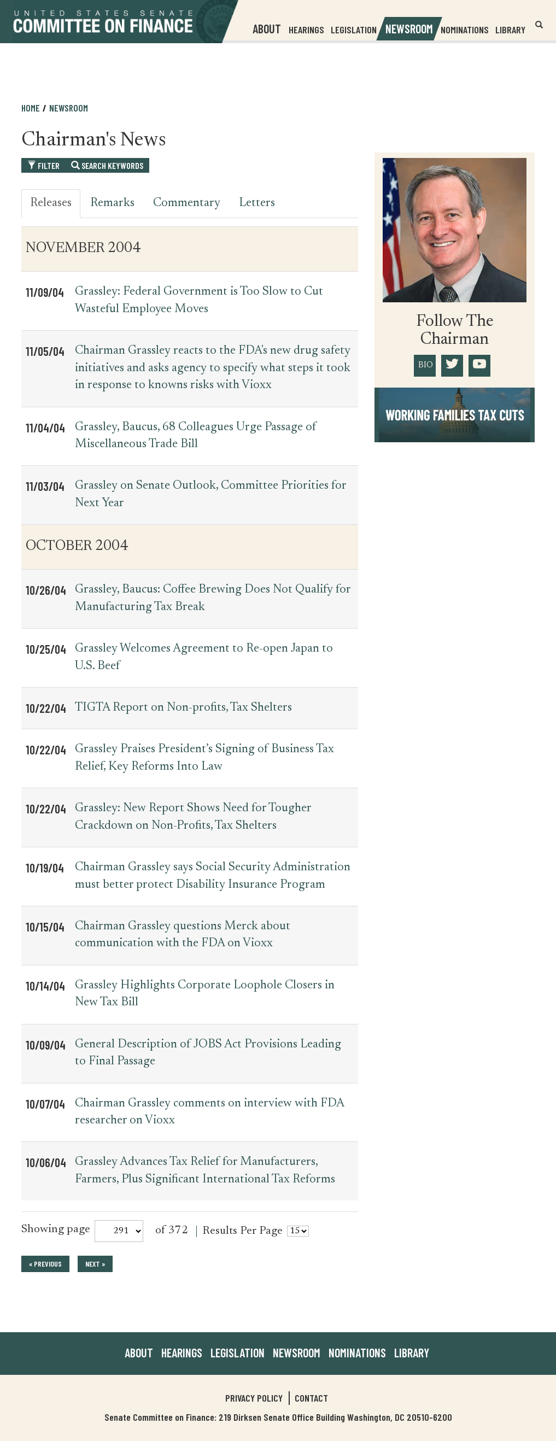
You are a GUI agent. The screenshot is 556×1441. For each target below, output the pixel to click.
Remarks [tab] (112, 203)
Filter (43, 165)
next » (95, 1263)
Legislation (354, 30)
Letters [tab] (257, 203)
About (139, 1352)
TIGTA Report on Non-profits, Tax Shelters (183, 708)
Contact (311, 1398)
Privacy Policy (254, 1398)
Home (30, 107)
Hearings (306, 30)
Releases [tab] (51, 203)
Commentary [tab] (186, 203)
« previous (45, 1263)
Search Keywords (107, 165)
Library (510, 30)
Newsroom (68, 107)
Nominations (465, 30)
